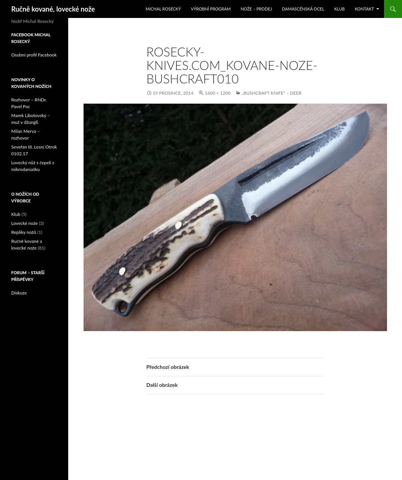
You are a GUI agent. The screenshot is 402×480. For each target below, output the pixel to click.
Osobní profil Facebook (34, 55)
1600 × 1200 (217, 93)
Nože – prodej (256, 8)
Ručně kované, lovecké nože (53, 9)
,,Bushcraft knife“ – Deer (271, 93)
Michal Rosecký (163, 8)
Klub (339, 8)
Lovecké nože (24, 223)
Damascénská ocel (303, 8)
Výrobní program (210, 8)
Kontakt (364, 8)
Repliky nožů (23, 232)
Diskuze (19, 293)
